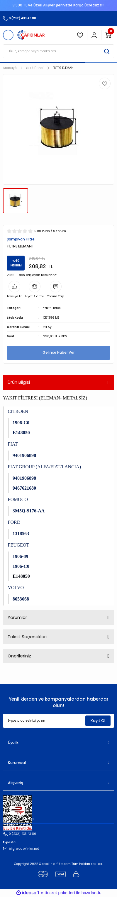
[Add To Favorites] (105, 83)
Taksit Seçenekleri (27, 637)
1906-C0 (21, 422)
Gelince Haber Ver (58, 352)
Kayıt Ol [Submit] (98, 720)
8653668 (21, 598)
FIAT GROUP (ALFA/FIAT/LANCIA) (44, 466)
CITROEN (18, 411)
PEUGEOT (18, 544)
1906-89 (20, 556)
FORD (14, 522)
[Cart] (108, 35)
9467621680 (24, 488)
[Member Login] (94, 35)
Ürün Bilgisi (19, 382)
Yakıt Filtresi (52, 308)
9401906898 (24, 455)
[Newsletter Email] (58, 721)
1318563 (21, 533)
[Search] (58, 51)
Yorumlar (17, 617)
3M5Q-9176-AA (29, 510)
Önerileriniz (19, 656)
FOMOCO (18, 499)
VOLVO (16, 587)
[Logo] (31, 35)
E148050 (21, 432)
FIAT (13, 443)
